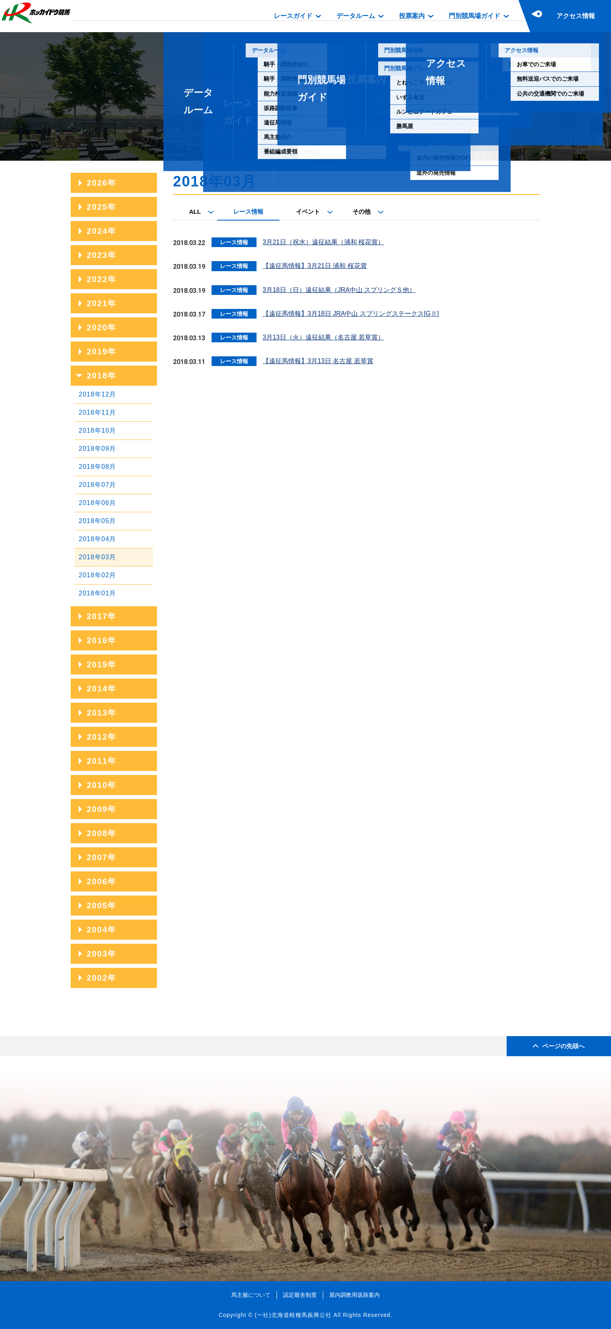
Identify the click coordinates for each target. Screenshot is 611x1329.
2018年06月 (97, 502)
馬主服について (251, 1295)
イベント (308, 211)
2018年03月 (97, 557)
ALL (195, 211)
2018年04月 (97, 539)
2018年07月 (97, 484)
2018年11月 (97, 412)
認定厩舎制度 (300, 1295)
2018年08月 (97, 466)
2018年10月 (97, 430)
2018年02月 (97, 575)
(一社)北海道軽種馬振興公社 (293, 1315)
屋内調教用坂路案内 (354, 1295)
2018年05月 (97, 520)
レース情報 (248, 211)
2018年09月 (97, 448)
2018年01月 (97, 593)
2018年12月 (97, 394)
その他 (361, 211)
